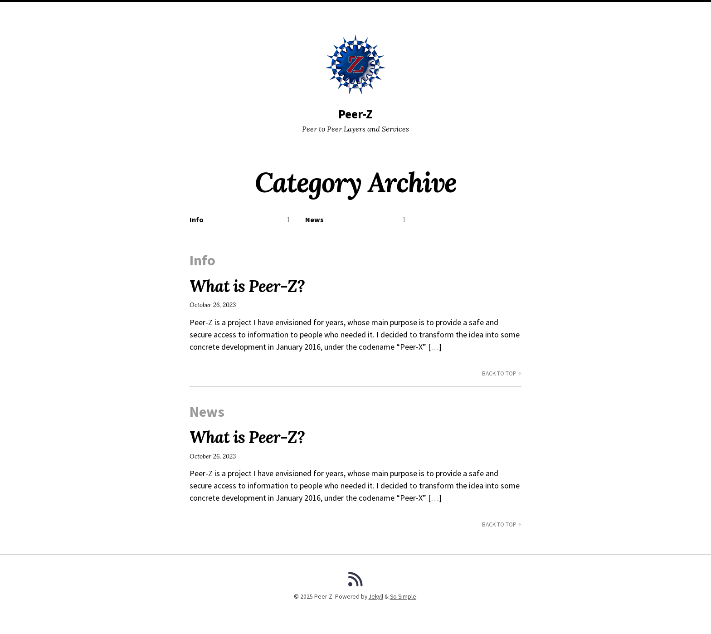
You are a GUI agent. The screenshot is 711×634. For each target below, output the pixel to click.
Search (382, 11)
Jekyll (376, 596)
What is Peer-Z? (247, 286)
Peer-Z (355, 114)
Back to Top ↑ (501, 373)
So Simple (403, 596)
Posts (288, 11)
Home (261, 11)
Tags (355, 11)
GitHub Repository (430, 11)
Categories (323, 11)
